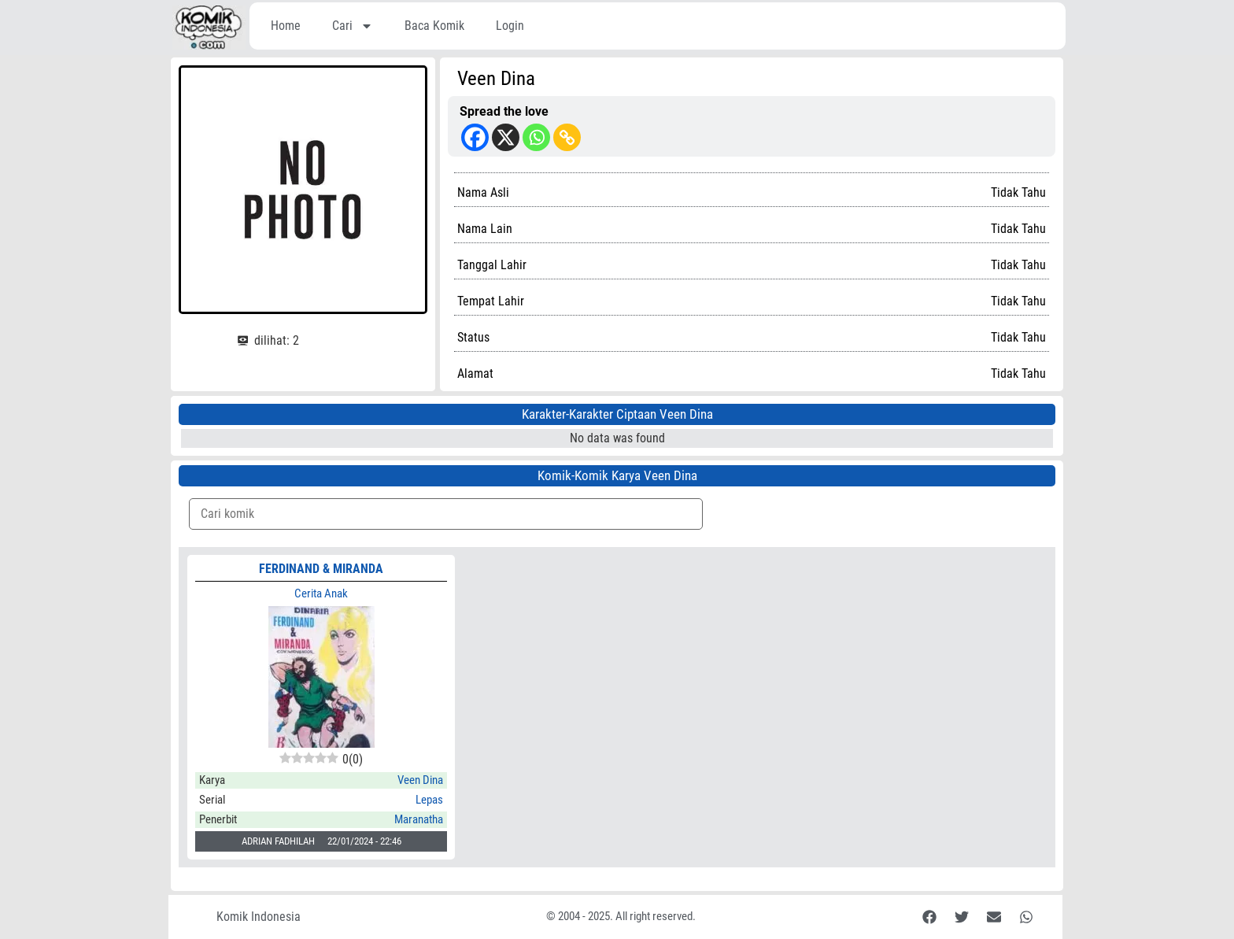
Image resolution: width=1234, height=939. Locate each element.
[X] (505, 137)
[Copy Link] (567, 137)
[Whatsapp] (536, 137)
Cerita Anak (321, 593)
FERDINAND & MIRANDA (321, 568)
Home (286, 25)
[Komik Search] (446, 514)
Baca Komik (434, 25)
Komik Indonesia (258, 916)
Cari (352, 26)
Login (510, 25)
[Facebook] (475, 137)
